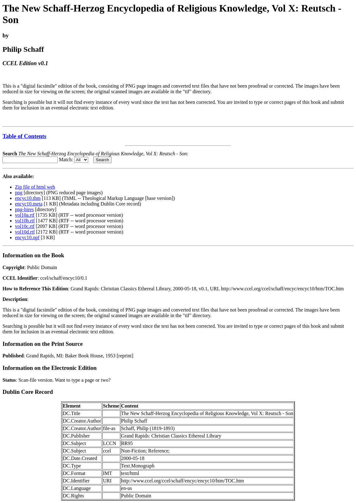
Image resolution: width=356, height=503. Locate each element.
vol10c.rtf (25, 226)
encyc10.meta (28, 203)
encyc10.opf (27, 237)
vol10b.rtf (25, 220)
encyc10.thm (28, 198)
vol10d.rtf (25, 232)
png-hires (24, 209)
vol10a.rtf (25, 215)
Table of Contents (24, 136)
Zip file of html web (35, 187)
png (18, 192)
